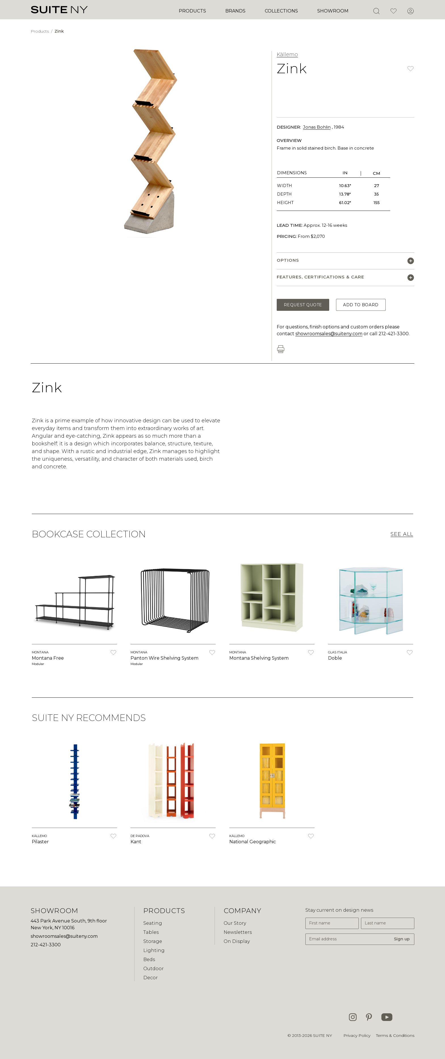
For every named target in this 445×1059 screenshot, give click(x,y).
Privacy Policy (356, 1035)
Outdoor (153, 968)
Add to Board (361, 304)
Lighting (154, 950)
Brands (235, 11)
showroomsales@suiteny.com (328, 333)
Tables (151, 932)
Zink (59, 31)
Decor (150, 977)
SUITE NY (322, 1035)
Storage (152, 941)
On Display (237, 941)
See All (402, 534)
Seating (152, 923)
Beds (149, 959)
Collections (281, 11)
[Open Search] (376, 11)
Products (192, 11)
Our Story (235, 923)
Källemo (287, 54)
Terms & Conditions (395, 1035)
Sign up (402, 938)
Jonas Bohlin (317, 127)
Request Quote (303, 304)
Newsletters (238, 932)
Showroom (333, 11)
